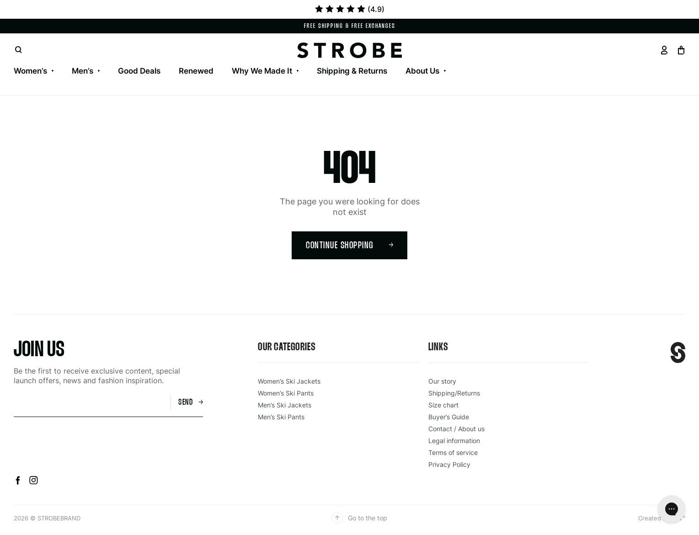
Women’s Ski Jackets (52, 59)
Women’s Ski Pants (138, 59)
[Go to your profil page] (664, 50)
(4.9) (349, 9)
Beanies (445, 59)
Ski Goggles (346, 59)
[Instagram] (33, 482)
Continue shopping (349, 245)
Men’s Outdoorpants (201, 59)
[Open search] (18, 50)
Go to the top (359, 518)
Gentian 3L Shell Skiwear (60, 59)
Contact (76, 59)
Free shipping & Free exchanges (349, 26)
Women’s (30, 70)
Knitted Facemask (507, 59)
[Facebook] (19, 482)
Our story (442, 381)
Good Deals (139, 70)
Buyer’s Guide (448, 417)
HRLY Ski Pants (281, 59)
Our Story (31, 59)
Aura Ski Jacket (210, 59)
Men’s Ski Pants (121, 59)
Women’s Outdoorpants (229, 59)
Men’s (82, 70)
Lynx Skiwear (144, 59)
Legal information (454, 440)
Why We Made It (262, 70)
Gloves (298, 59)
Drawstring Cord (669, 59)
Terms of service (453, 452)
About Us (422, 70)
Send (190, 403)
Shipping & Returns (352, 70)
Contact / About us (456, 429)
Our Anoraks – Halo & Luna (372, 59)
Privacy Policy (449, 464)
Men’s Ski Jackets (46, 59)
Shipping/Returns (454, 393)
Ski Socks (399, 59)
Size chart (443, 405)
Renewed (196, 70)
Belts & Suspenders (589, 59)
